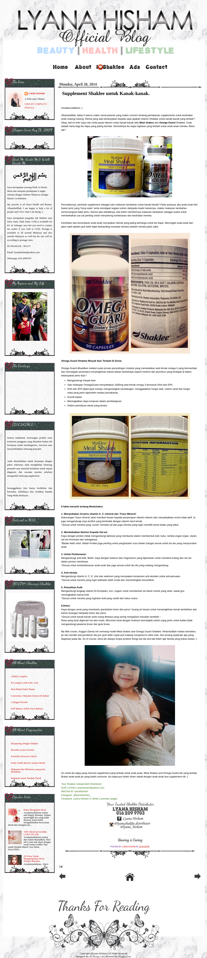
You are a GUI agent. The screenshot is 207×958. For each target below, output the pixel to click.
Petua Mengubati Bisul (35, 809)
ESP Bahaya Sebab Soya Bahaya (27, 708)
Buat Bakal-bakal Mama (23, 689)
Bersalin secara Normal (22, 749)
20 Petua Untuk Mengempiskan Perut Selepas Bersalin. (34, 858)
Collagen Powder (19, 702)
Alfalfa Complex (19, 676)
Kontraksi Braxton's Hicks (24, 756)
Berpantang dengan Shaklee (24, 743)
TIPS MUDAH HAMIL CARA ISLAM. (35, 833)
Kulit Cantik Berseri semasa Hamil (28, 762)
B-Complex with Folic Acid (24, 682)
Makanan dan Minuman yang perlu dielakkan (28, 770)
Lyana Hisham (129, 847)
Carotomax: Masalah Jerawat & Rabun (30, 695)
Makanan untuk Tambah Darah (26, 778)
